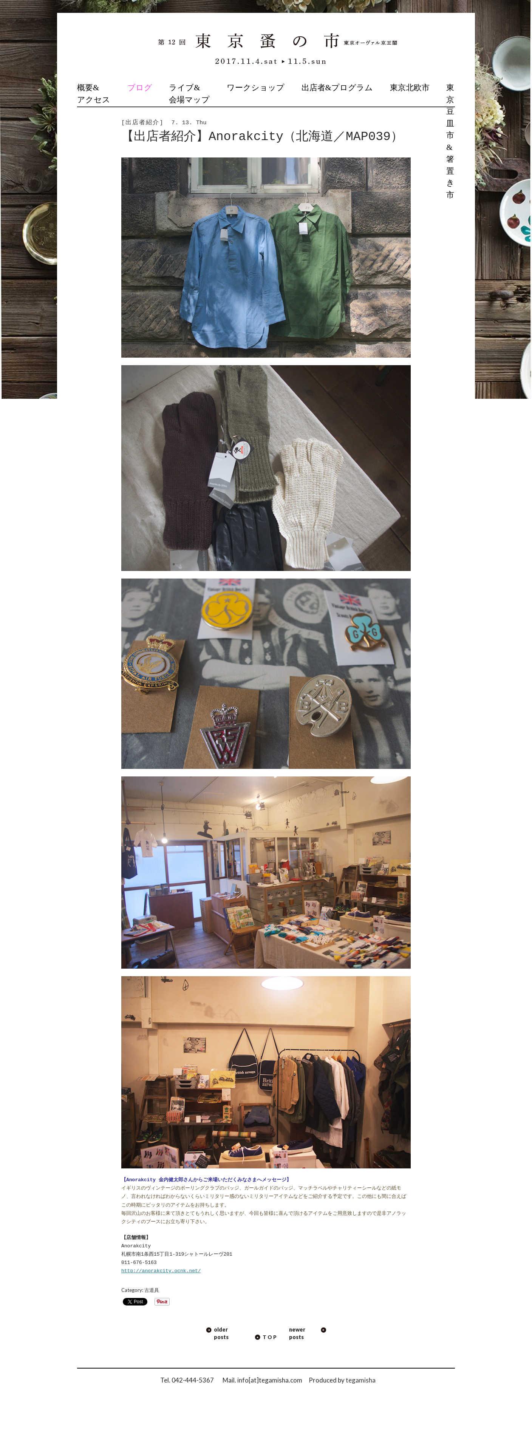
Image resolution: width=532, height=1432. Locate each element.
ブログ (139, 87)
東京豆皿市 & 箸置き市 (450, 141)
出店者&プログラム (337, 87)
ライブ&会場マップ (189, 93)
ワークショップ (256, 87)
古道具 (151, 1290)
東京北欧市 (410, 87)
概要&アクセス (93, 93)
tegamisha (361, 1380)
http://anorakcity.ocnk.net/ (161, 1271)
